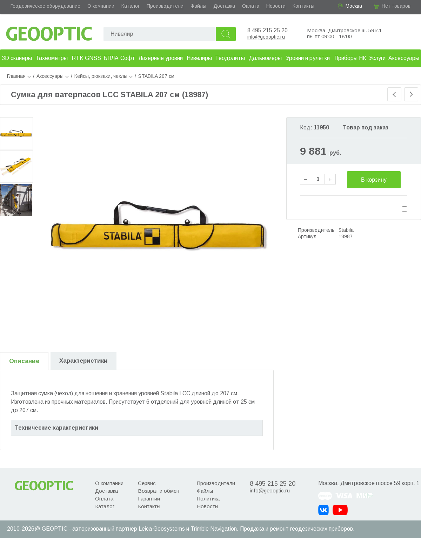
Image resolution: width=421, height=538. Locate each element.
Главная (19, 76)
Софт (127, 58)
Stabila (346, 230)
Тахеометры (51, 58)
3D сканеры (17, 58)
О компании (100, 6)
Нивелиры (199, 58)
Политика (208, 499)
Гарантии (149, 499)
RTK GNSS (86, 58)
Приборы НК (350, 58)
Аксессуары (403, 58)
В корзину (374, 180)
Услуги (377, 58)
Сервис (147, 483)
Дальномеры (265, 58)
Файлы (198, 6)
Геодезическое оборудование (45, 6)
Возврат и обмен (158, 491)
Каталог (130, 6)
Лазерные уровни (161, 58)
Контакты (303, 6)
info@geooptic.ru (266, 37)
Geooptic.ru (49, 32)
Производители (165, 6)
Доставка (224, 6)
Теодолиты (230, 58)
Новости (276, 6)
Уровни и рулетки (308, 58)
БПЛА (111, 58)
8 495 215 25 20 (267, 30)
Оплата (250, 6)
